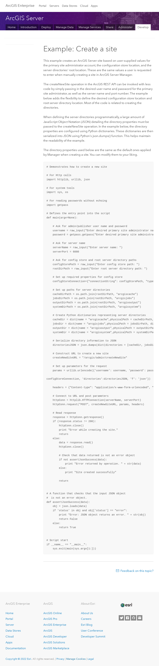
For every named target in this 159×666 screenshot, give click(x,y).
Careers (86, 619)
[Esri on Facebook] (127, 618)
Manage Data (65, 27)
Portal (42, 5)
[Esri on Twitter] (121, 618)
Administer (125, 27)
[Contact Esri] (139, 618)
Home (12, 27)
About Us (87, 613)
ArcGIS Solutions (54, 642)
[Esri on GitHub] (133, 618)
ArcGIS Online (52, 613)
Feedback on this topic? (137, 571)
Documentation (16, 648)
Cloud (84, 5)
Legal (91, 658)
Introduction (29, 27)
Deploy (46, 27)
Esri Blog (86, 624)
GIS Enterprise (20, 5)
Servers (54, 5)
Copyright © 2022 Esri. (19, 658)
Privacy (60, 658)
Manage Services (90, 27)
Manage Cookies (76, 658)
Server (10, 624)
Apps (94, 5)
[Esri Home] (126, 605)
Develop (143, 27)
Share (109, 27)
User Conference (92, 630)
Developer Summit (93, 636)
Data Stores (69, 5)
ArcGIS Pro (50, 619)
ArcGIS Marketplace (56, 648)
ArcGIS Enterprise (54, 624)
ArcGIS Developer (55, 636)
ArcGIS (47, 630)
